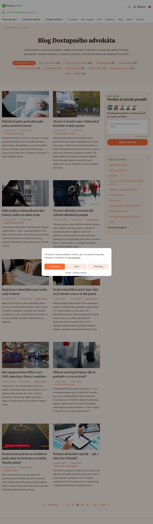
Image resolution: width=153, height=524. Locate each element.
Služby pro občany (31, 19)
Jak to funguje (87, 19)
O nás (99, 19)
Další (102, 504)
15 (68, 504)
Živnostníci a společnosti (78, 63)
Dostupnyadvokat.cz (12, 27)
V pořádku (54, 266)
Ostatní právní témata (122, 68)
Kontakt (140, 19)
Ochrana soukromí (80, 272)
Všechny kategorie (116, 227)
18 (82, 504)
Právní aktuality (75, 68)
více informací (74, 257)
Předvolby (98, 266)
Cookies (68, 272)
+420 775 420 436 (14, 12)
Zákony (129, 19)
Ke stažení (73, 19)
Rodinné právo (105, 63)
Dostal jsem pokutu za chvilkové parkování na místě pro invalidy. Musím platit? (24, 458)
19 (87, 504)
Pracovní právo (128, 63)
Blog (120, 19)
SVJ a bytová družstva (28, 68)
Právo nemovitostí (49, 63)
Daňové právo (97, 68)
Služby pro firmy (54, 19)
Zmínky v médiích (75, 73)
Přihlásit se (141, 6)
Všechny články (24, 63)
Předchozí (53, 504)
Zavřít (76, 266)
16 (73, 504)
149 (95, 504)
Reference (110, 19)
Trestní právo (52, 68)
